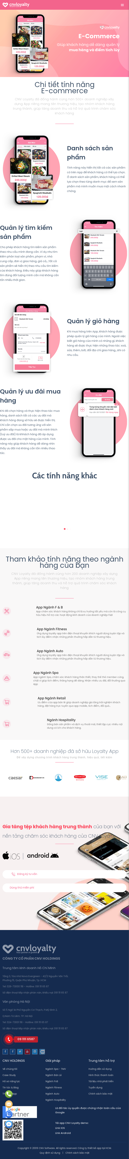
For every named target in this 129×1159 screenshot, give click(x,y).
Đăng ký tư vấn (24, 874)
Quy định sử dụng (50, 1153)
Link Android (63, 1133)
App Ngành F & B (49, 607)
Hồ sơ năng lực (11, 1081)
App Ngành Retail (52, 698)
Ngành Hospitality (61, 720)
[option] (22, 777)
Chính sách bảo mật (100, 1094)
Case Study (9, 1075)
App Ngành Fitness (52, 629)
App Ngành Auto (50, 651)
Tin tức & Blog (10, 1088)
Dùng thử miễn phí (22, 887)
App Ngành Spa (45, 673)
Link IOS (60, 1128)
